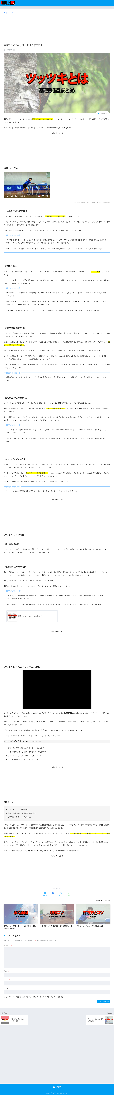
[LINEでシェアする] (69, 894)
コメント (8, 946)
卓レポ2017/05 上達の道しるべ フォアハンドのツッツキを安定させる (94, 202)
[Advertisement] (57, 29)
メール (7, 980)
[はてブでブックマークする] (61, 894)
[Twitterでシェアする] (45, 894)
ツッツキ (107, 900)
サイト (6, 989)
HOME (57, 1087)
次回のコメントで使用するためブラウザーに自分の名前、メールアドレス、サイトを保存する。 (36, 997)
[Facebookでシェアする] (53, 894)
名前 (6, 971)
